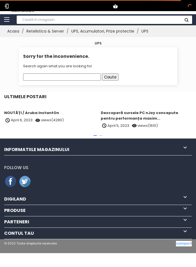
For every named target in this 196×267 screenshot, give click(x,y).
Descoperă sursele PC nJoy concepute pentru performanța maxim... (139, 115)
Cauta (110, 77)
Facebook (11, 181)
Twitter (25, 181)
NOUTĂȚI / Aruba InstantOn (31, 112)
